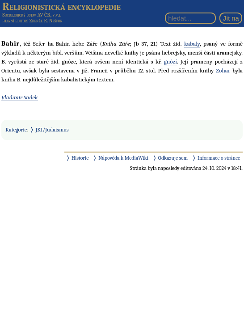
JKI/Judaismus (52, 130)
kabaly (192, 43)
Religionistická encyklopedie (61, 6)
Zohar (223, 70)
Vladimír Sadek (19, 97)
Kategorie (16, 130)
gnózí (170, 61)
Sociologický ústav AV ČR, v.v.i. (31, 15)
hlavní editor (14, 21)
